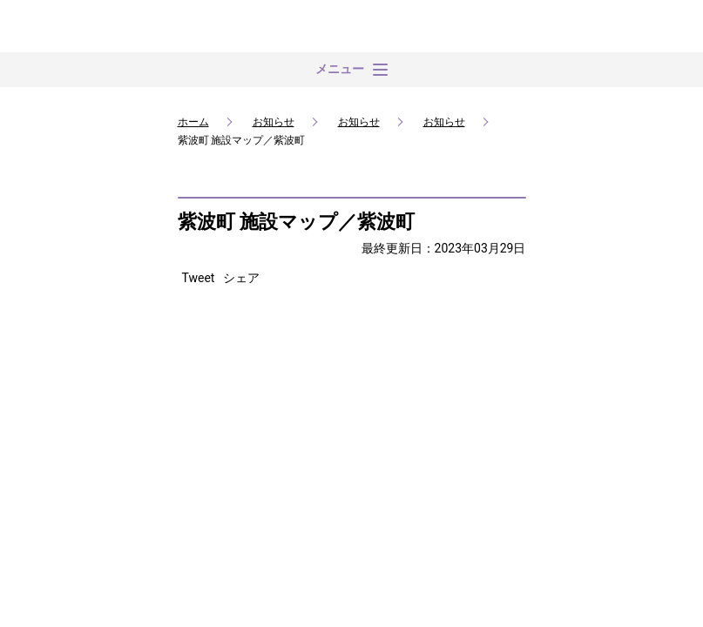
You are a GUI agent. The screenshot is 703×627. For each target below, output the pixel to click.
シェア (241, 278)
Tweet (198, 278)
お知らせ (273, 122)
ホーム (193, 122)
